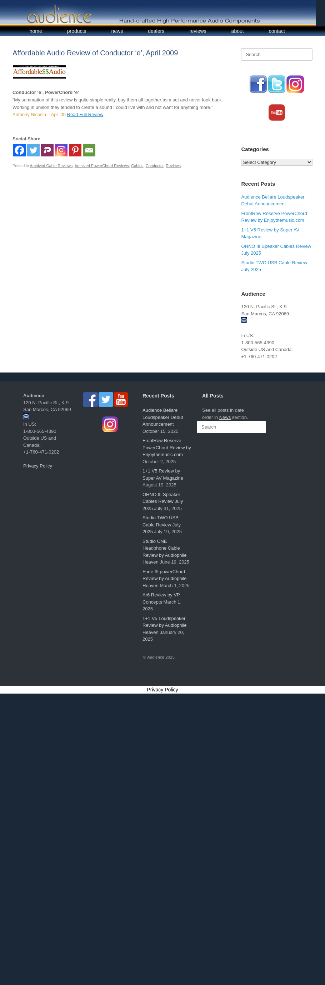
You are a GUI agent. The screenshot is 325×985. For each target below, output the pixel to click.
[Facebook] (19, 150)
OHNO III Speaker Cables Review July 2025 (162, 501)
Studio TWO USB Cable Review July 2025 (161, 524)
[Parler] (47, 150)
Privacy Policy (37, 466)
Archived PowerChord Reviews (102, 166)
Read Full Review (85, 114)
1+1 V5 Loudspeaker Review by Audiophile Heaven (164, 625)
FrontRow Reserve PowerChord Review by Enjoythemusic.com (166, 447)
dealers (156, 31)
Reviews (173, 166)
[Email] (89, 150)
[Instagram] (61, 150)
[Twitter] (33, 150)
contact (277, 31)
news (117, 31)
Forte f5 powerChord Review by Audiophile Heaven (164, 578)
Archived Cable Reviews (51, 166)
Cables (137, 166)
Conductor (155, 166)
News (225, 417)
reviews (197, 31)
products (76, 31)
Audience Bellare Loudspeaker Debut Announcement (162, 417)
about (237, 31)
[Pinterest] (75, 150)
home (36, 31)
